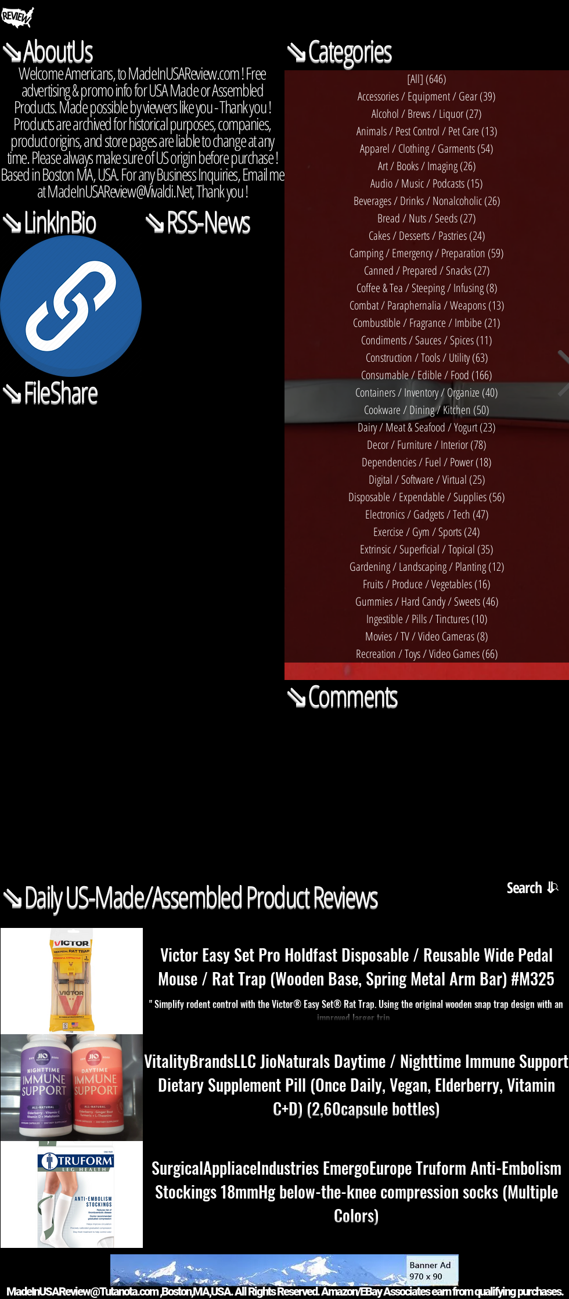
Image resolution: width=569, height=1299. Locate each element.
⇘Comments (340, 695)
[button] (554, 887)
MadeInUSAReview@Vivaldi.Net (119, 190)
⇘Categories (337, 50)
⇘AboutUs (46, 50)
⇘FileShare (48, 391)
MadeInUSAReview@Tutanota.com (82, 1291)
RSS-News (208, 220)
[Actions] (142, 423)
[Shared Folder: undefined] (142, 566)
